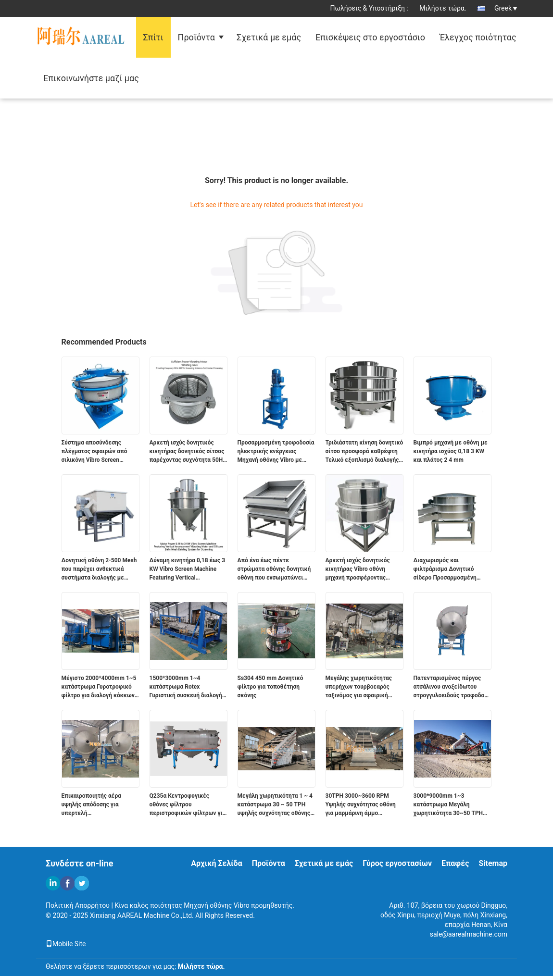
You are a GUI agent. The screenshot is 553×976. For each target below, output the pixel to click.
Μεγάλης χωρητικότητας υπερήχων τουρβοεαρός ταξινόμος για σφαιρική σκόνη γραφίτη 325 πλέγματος (359, 687)
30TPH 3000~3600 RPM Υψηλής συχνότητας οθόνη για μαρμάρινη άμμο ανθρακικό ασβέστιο (361, 804)
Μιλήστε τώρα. (442, 8)
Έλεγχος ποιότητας (478, 37)
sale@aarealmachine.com (468, 934)
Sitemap (492, 863)
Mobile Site (66, 944)
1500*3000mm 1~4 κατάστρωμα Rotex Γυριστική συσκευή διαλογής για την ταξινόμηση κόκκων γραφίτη (187, 687)
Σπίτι (153, 37)
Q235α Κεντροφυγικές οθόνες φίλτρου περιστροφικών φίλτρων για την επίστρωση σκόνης (188, 804)
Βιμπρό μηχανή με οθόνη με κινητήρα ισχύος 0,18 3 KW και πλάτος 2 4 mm (451, 451)
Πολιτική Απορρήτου (78, 905)
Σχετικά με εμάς (269, 37)
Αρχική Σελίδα (216, 863)
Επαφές (455, 863)
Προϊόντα (196, 37)
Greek (505, 8)
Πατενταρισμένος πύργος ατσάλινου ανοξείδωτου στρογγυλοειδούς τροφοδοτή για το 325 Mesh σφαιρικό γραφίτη (452, 687)
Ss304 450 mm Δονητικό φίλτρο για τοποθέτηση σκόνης (270, 687)
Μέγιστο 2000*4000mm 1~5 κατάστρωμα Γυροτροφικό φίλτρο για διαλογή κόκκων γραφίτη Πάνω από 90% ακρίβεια (99, 687)
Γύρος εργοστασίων (397, 863)
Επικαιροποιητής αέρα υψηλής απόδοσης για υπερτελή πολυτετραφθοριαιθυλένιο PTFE (97, 804)
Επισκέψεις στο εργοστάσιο (370, 37)
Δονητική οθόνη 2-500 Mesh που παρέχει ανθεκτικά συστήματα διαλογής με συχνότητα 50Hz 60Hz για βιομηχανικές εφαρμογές (99, 569)
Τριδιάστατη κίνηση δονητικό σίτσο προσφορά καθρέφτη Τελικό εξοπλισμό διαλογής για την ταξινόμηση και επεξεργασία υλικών (364, 451)
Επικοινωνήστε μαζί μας (91, 78)
